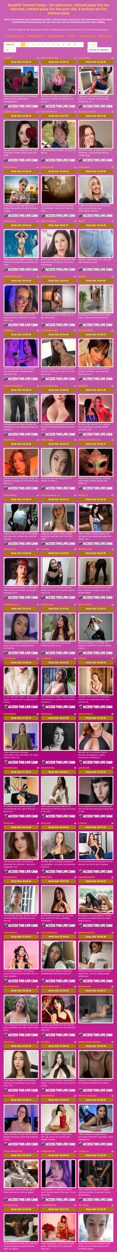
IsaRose (82, 628)
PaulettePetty (48, 732)
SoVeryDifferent (49, 109)
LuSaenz (82, 784)
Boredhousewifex (87, 109)
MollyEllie (83, 369)
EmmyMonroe (11, 1147)
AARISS (8, 58)
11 (75, 44)
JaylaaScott (10, 524)
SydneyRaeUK (85, 681)
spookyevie (84, 732)
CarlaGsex (83, 1096)
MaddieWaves (48, 1096)
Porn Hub (71, 36)
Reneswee (9, 784)
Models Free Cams (35, 36)
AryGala (45, 524)
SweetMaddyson (49, 888)
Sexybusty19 (10, 836)
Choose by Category (99, 50)
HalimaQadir (10, 681)
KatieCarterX (47, 161)
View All (10, 44)
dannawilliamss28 (50, 940)
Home (92, 44)
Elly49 (81, 213)
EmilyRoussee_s (12, 577)
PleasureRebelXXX (13, 1096)
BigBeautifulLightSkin (89, 992)
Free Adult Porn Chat (15, 36)
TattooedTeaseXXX (13, 369)
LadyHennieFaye (12, 109)
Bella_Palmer (85, 577)
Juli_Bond (83, 1147)
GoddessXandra (86, 888)
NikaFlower (46, 681)
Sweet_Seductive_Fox (89, 420)
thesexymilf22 (85, 316)
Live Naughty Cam (87, 36)
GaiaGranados (48, 265)
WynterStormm (11, 940)
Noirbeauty (9, 420)
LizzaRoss (46, 628)
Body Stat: (21, 62)
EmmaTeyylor (11, 732)
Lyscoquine (9, 628)
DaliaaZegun (47, 577)
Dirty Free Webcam (55, 36)
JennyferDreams (49, 316)
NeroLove (46, 784)
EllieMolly (9, 316)
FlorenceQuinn (48, 213)
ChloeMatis (84, 161)
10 (68, 44)
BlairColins (46, 836)
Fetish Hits (84, 1247)
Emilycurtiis (10, 213)
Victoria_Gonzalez (87, 1043)
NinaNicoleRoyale (13, 265)
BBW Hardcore (104, 36)
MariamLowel (85, 524)
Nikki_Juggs (47, 420)
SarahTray (9, 992)
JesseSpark (84, 58)
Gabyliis (82, 265)
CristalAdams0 (48, 1147)
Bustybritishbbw (49, 369)
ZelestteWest (47, 1043)
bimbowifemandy (49, 58)
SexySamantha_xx (50, 473)
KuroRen (45, 992)
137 (7, 50)
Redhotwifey (10, 473)
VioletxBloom (10, 888)
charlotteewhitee (86, 836)
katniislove (9, 1043)
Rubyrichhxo (10, 161)
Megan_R (83, 473)
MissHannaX (84, 940)
